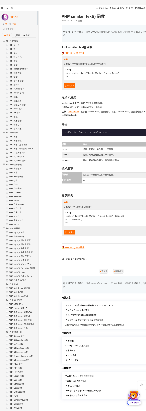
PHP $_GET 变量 (16, 156)
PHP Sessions (15, 196)
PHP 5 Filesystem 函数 (19, 360)
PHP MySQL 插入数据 (19, 248)
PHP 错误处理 (15, 208)
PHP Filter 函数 (16, 364)
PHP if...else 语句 (17, 89)
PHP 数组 (13, 97)
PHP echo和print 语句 (18, 69)
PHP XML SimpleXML (18, 296)
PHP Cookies (15, 192)
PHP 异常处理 (15, 212)
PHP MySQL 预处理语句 (20, 256)
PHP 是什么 (14, 45)
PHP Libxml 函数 (16, 376)
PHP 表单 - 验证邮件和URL (21, 148)
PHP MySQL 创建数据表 (20, 244)
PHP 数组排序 (15, 101)
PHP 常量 (13, 77)
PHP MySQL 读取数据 (19, 260)
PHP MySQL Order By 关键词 (22, 268)
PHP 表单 (14, 132)
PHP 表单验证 (15, 140)
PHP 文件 (13, 184)
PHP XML (14, 284)
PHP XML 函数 (15, 408)
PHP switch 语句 (16, 93)
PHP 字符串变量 (16, 81)
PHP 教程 (14, 41)
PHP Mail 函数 (15, 380)
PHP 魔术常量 (15, 121)
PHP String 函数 (16, 404)
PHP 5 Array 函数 (17, 336)
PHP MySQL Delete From (20, 276)
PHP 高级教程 (16, 164)
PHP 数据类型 (15, 73)
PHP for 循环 (15, 113)
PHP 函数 (13, 117)
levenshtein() (74, 111)
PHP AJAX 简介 (16, 304)
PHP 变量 (13, 65)
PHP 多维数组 (15, 168)
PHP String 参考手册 (73, 53)
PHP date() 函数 (16, 176)
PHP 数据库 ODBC (17, 280)
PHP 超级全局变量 (17, 105)
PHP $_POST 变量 (17, 160)
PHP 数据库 (15, 228)
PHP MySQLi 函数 (17, 392)
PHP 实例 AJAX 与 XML (19, 316)
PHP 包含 (13, 180)
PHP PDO (13, 396)
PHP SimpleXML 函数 (18, 400)
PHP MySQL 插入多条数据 (21, 252)
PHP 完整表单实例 (17, 152)
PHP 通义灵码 (15, 57)
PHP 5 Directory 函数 (18, 352)
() (120, 8)
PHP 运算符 (14, 85)
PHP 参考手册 (16, 332)
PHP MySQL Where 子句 (20, 264)
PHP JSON (14, 224)
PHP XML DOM (16, 292)
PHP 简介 (13, 49)
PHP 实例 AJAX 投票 (18, 328)
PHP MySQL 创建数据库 (20, 240)
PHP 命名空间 (15, 125)
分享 (129, 8)
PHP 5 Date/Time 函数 (19, 348)
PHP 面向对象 (15, 129)
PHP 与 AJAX (16, 300)
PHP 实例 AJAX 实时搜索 (20, 320)
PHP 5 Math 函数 (16, 384)
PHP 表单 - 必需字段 (18, 144)
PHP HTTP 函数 (16, 372)
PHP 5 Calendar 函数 (18, 340)
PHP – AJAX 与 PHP (18, 308)
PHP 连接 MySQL (17, 236)
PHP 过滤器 (14, 216)
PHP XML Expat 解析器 (19, 288)
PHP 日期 (13, 172)
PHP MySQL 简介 (17, 232)
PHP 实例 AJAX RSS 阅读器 (21, 324)
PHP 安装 (13, 53)
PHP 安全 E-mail (16, 204)
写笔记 (104, 271)
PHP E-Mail (14, 200)
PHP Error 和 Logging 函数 (21, 356)
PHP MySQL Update (18, 272)
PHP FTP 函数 (15, 368)
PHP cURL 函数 (16, 344)
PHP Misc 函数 (15, 388)
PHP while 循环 (16, 109)
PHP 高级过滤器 (16, 220)
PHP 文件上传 (15, 188)
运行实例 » (69, 85)
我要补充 (118, 271)
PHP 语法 (13, 61)
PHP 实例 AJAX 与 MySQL (21, 312)
